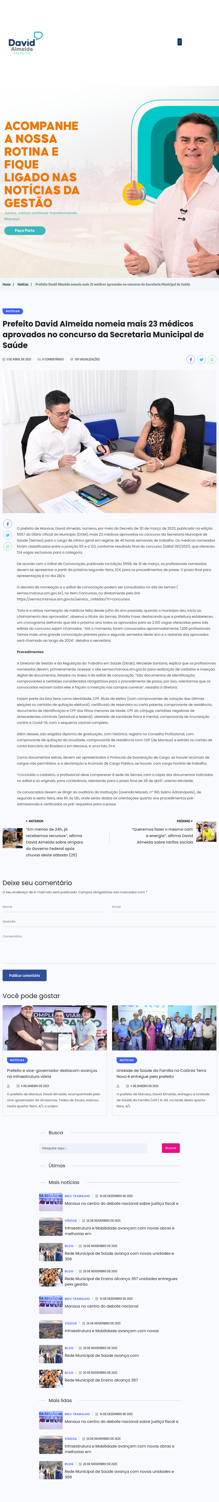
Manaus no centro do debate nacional (102, 1306)
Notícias (23, 284)
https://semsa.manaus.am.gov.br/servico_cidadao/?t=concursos (73, 599)
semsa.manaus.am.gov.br (39, 593)
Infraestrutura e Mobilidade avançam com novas (112, 1330)
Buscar (171, 1148)
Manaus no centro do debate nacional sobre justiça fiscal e (122, 1203)
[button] (180, 41)
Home (7, 284)
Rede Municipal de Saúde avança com (102, 1355)
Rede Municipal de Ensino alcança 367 (101, 1380)
